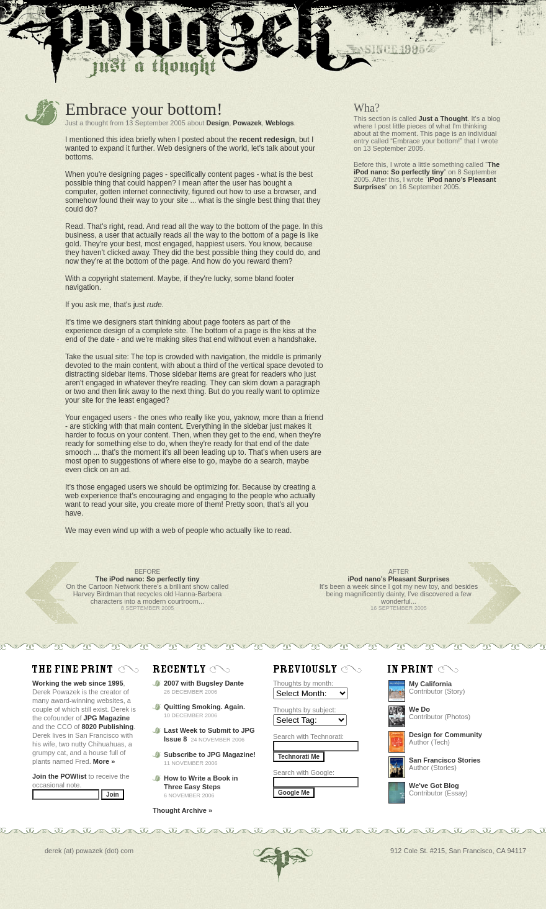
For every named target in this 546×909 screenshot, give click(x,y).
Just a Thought (443, 118)
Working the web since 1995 (77, 683)
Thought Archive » (182, 810)
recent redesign (267, 139)
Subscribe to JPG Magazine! (210, 754)
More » (104, 761)
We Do (419, 709)
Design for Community (445, 734)
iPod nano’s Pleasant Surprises (398, 579)
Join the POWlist (59, 776)
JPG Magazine (107, 718)
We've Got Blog (434, 785)
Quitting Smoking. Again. (204, 706)
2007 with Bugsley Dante (204, 683)
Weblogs (280, 123)
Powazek (247, 123)
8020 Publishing (108, 726)
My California (430, 683)
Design (217, 123)
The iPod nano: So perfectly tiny (426, 168)
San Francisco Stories (445, 760)
